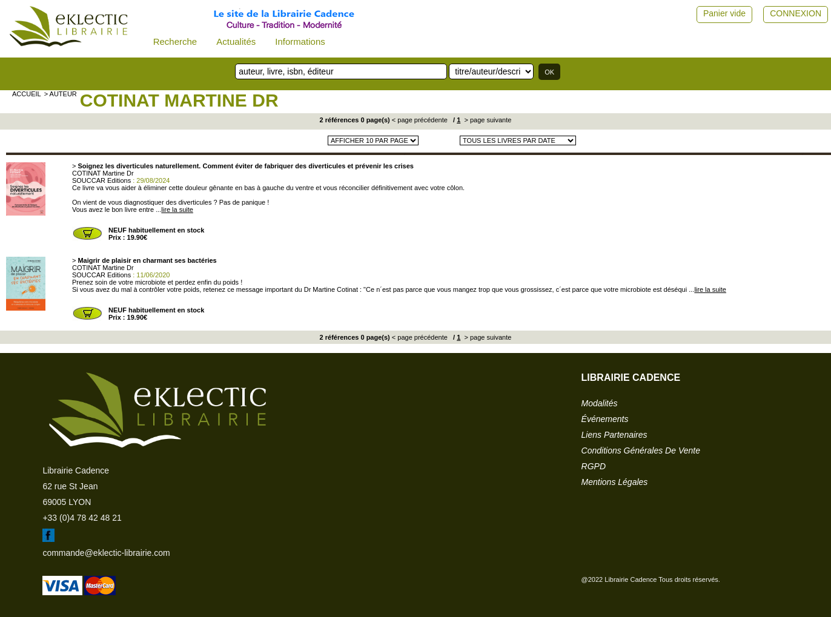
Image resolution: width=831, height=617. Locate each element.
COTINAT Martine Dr (179, 100)
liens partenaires (614, 435)
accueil (26, 93)
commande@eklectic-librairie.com (106, 553)
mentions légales (614, 482)
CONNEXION (795, 13)
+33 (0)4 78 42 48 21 (81, 518)
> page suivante (486, 120)
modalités (599, 403)
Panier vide (724, 13)
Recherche (175, 41)
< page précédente (420, 120)
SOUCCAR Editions (101, 180)
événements (605, 419)
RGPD (593, 466)
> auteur (60, 93)
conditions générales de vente (640, 450)
